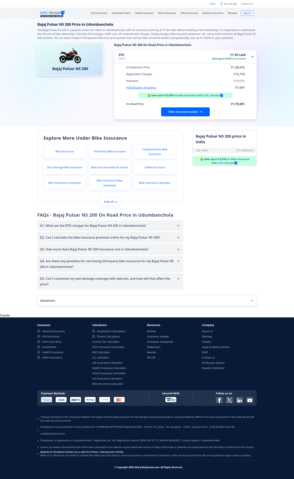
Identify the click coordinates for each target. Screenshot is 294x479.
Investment (49, 347)
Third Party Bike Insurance (109, 151)
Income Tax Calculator (105, 341)
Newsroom (153, 347)
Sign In (247, 13)
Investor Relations (213, 368)
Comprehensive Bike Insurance (154, 152)
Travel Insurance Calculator (109, 373)
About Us (207, 331)
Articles (151, 331)
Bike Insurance (65, 151)
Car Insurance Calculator (107, 378)
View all (110, 201)
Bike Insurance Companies (64, 183)
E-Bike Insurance (155, 167)
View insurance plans (183, 112)
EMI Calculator (101, 352)
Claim (213, 3)
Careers (206, 341)
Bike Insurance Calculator (154, 183)
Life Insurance (51, 336)
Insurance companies (160, 341)
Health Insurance (52, 352)
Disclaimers (47, 300)
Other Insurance (52, 357)
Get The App (230, 3)
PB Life (151, 357)
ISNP (205, 352)
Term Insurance (52, 341)
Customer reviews (158, 336)
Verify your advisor (213, 363)
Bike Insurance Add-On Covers (109, 167)
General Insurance (53, 331)
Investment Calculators (111, 331)
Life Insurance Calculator (107, 363)
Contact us (208, 357)
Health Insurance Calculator (109, 368)
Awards (151, 352)
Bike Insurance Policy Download (110, 183)
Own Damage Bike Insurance (64, 167)
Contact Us (246, 3)
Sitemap (207, 336)
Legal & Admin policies (216, 347)
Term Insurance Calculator (108, 347)
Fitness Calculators (108, 336)
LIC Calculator (100, 357)
